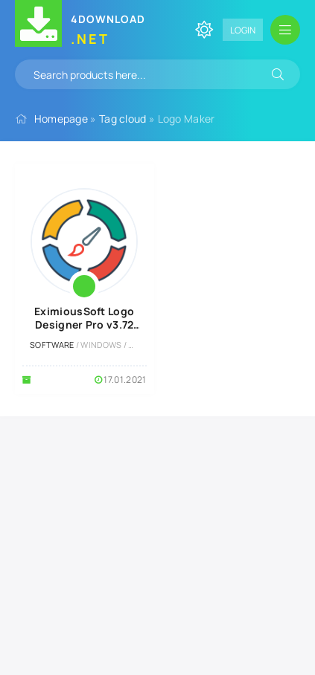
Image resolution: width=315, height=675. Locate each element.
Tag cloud (123, 119)
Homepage (61, 119)
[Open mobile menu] (285, 30)
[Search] (277, 74)
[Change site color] (204, 30)
